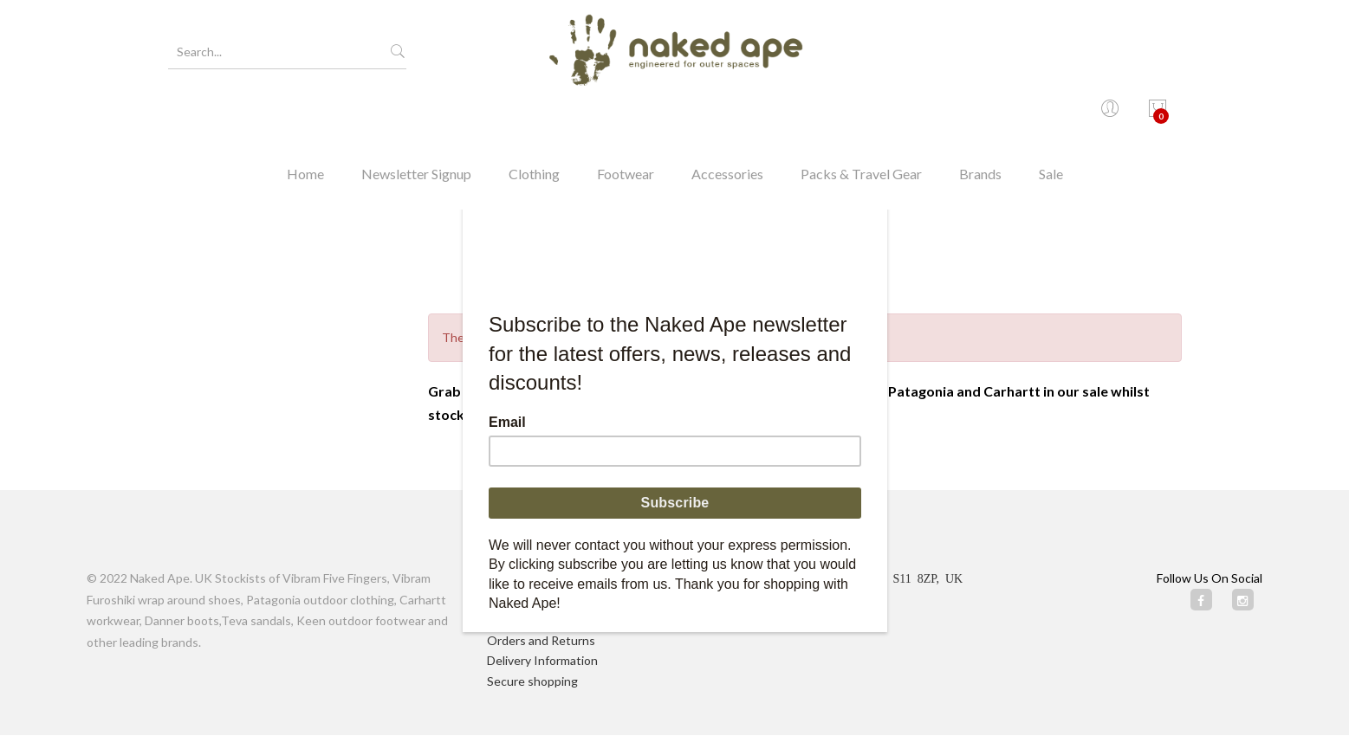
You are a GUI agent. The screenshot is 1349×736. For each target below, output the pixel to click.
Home (305, 116)
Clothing (534, 116)
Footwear (625, 116)
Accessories (727, 116)
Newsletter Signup (416, 116)
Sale (1051, 116)
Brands (980, 116)
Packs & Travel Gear (861, 116)
